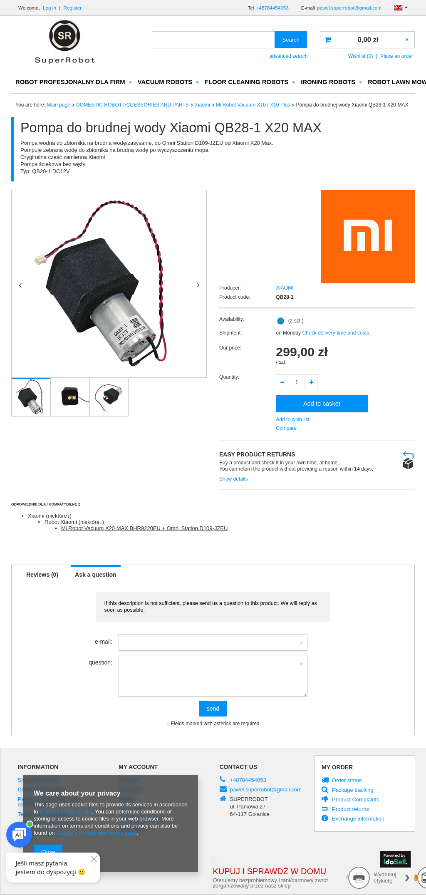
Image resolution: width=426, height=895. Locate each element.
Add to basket (321, 404)
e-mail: (103, 642)
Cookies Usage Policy (66, 811)
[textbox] (213, 39)
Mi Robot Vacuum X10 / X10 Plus (253, 105)
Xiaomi (202, 105)
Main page (58, 105)
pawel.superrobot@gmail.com (349, 7)
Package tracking (353, 790)
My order (337, 767)
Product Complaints (355, 800)
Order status (347, 781)
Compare (286, 428)
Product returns (350, 810)
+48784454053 (272, 7)
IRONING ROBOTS (328, 82)
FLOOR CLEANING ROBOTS (246, 82)
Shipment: (230, 333)
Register (73, 7)
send (213, 709)
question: (100, 662)
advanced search (288, 56)
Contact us (239, 767)
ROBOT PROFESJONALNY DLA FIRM (70, 82)
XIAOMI (284, 288)
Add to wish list (293, 420)
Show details (233, 479)
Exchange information (358, 819)
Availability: (231, 319)
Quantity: (229, 377)
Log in (50, 7)
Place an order (396, 56)
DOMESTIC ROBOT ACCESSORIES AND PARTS (132, 105)
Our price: (230, 348)
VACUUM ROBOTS (165, 82)
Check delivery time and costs (335, 333)
